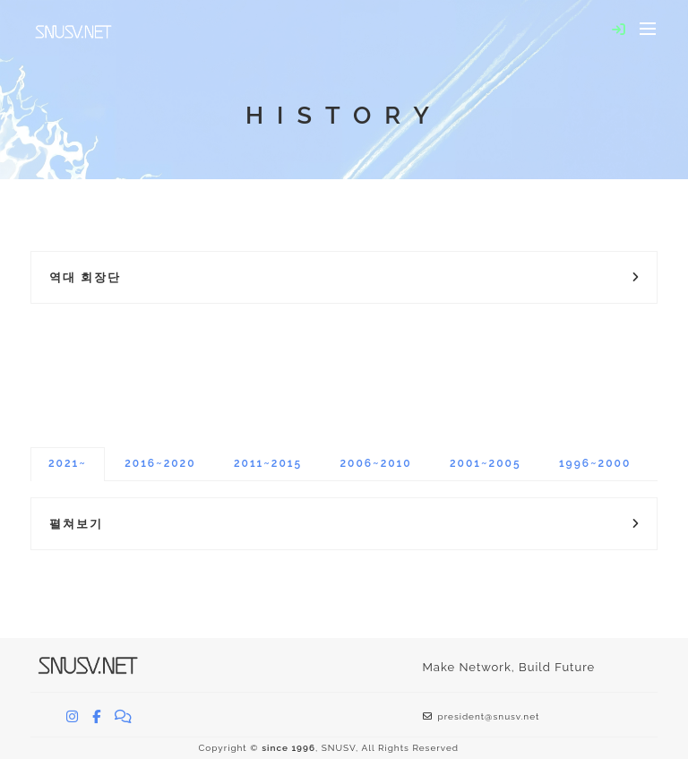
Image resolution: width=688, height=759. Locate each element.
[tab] (67, 464)
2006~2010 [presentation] (375, 463)
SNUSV (339, 748)
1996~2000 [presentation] (595, 463)
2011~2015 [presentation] (268, 463)
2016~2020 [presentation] (160, 463)
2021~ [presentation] (67, 463)
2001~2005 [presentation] (485, 463)
